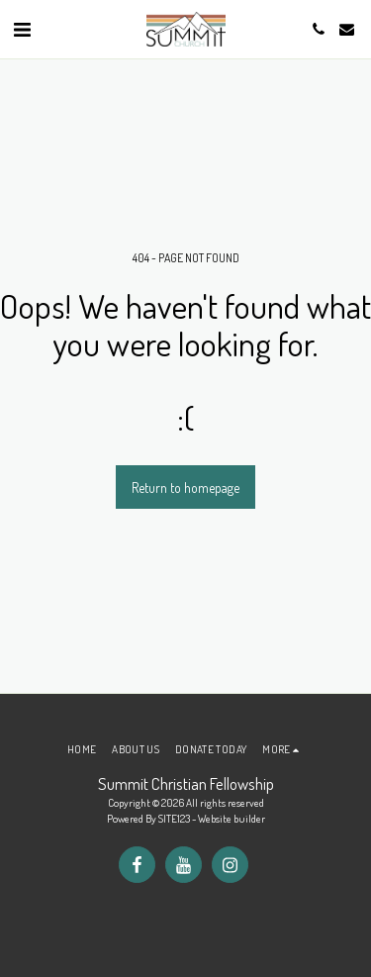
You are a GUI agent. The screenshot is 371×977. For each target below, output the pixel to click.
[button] (22, 29)
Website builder (231, 818)
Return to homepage (185, 487)
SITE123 (174, 818)
